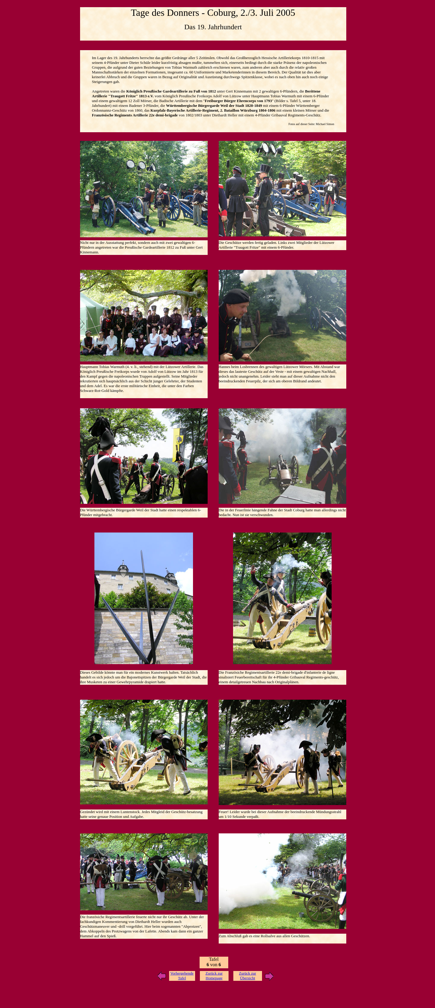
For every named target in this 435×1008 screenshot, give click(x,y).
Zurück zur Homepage (214, 975)
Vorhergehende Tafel (182, 975)
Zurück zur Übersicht (247, 975)
